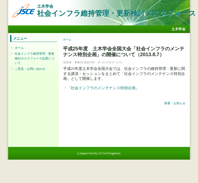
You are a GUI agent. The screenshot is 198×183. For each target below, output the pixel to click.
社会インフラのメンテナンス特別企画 (103, 88)
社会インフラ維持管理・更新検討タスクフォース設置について (34, 58)
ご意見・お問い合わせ (30, 69)
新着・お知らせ (175, 103)
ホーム (19, 48)
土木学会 (178, 29)
